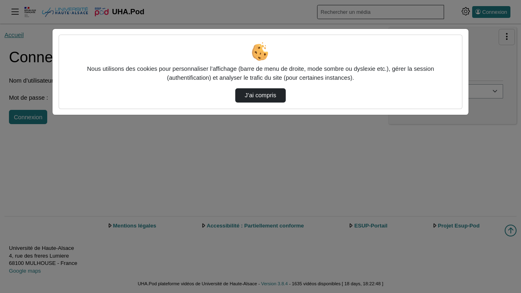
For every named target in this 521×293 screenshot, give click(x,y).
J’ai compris (260, 95)
